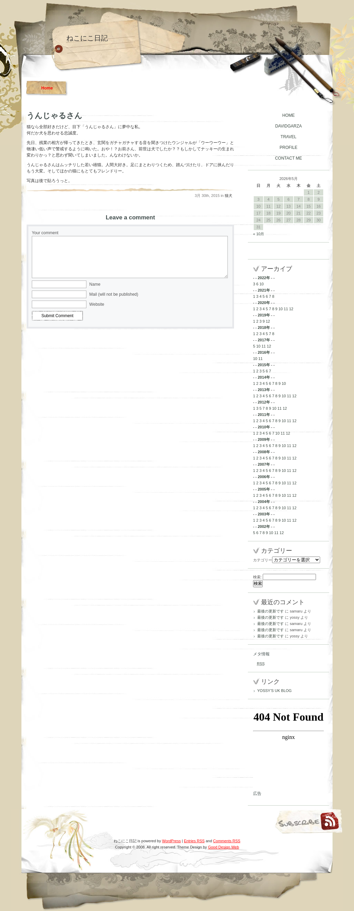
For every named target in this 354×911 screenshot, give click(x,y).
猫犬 (228, 195)
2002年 (264, 526)
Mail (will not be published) (113, 294)
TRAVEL (289, 136)
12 (291, 309)
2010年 (264, 427)
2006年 (264, 477)
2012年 (264, 402)
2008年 (264, 452)
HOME (288, 115)
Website (96, 304)
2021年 (264, 290)
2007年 (264, 464)
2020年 (264, 303)
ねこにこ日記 (87, 38)
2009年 (264, 439)
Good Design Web (223, 847)
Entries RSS (194, 841)
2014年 (264, 377)
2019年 (264, 315)
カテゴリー (262, 560)
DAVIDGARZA (288, 126)
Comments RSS (226, 841)
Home (47, 88)
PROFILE (288, 147)
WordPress (171, 841)
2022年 (264, 278)
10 (261, 284)
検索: (257, 577)
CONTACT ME (288, 158)
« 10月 (258, 234)
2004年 (264, 502)
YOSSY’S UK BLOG (274, 691)
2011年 (264, 414)
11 (286, 309)
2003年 (264, 514)
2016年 (264, 352)
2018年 (264, 327)
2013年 (264, 390)
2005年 (264, 489)
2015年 (264, 365)
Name (94, 284)
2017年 (264, 340)
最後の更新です (270, 611)
